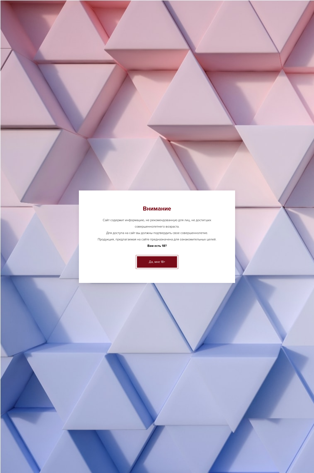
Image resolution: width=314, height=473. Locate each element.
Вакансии (199, 448)
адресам (248, 83)
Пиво (49, 103)
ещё (121, 380)
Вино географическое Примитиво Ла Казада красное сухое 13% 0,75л (127, 223)
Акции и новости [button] (173, 32)
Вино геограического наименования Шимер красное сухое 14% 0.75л (184, 138)
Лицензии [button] (131, 32)
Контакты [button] (263, 32)
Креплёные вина (57, 152)
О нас (113, 448)
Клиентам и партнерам (170, 448)
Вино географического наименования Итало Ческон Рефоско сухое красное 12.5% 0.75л (127, 138)
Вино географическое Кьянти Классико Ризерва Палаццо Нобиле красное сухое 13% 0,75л (241, 138)
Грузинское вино (206, 380)
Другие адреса (99, 4)
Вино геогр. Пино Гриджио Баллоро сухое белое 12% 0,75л (184, 308)
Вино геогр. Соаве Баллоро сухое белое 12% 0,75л (241, 308)
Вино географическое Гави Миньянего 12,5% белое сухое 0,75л (127, 308)
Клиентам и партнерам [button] (210, 32)
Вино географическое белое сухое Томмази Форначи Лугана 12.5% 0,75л (241, 223)
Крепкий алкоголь (58, 142)
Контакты (218, 448)
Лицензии (96, 448)
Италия (95, 47)
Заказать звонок (257, 19)
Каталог (65, 47)
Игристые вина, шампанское (64, 132)
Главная (48, 47)
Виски (123, 412)
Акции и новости (136, 448)
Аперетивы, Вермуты (59, 112)
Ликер (123, 406)
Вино (80, 47)
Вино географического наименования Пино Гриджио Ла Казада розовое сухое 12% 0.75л (184, 223)
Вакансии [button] (241, 32)
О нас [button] (149, 32)
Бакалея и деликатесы (60, 171)
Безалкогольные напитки (62, 162)
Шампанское (241, 384)
